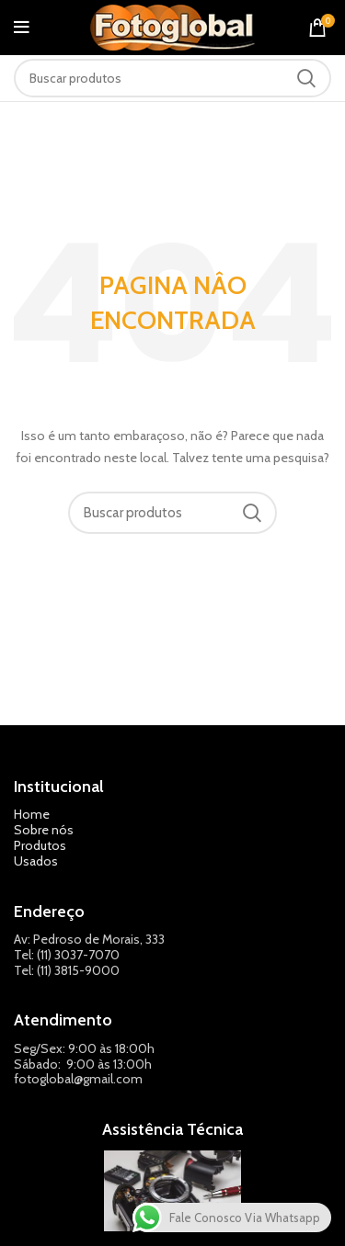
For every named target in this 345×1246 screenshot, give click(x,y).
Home (32, 814)
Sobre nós (44, 829)
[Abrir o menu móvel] (22, 27)
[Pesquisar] (172, 78)
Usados (36, 861)
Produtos (40, 845)
